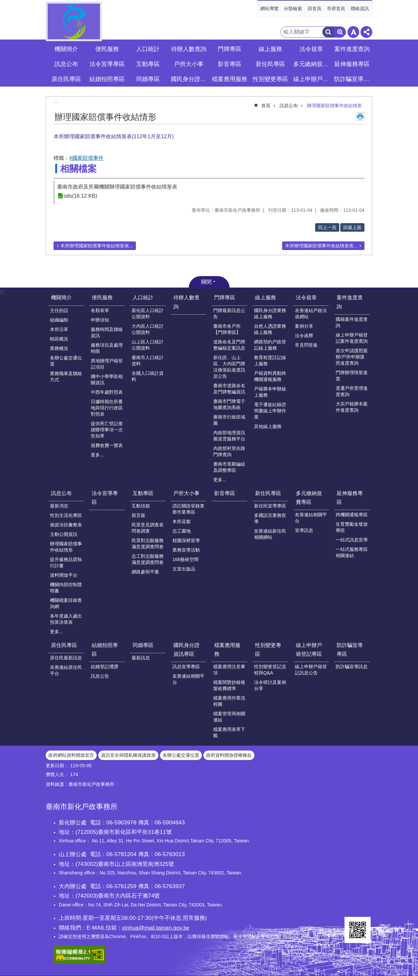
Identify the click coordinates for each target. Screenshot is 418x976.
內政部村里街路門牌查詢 (229, 451)
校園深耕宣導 (186, 540)
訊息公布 (289, 105)
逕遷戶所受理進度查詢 (352, 391)
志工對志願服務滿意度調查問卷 (148, 559)
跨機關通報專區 (352, 514)
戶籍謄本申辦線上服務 (270, 392)
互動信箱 (141, 505)
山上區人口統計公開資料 (148, 345)
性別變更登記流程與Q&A (270, 669)
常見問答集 (306, 345)
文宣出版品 (183, 568)
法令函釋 (304, 335)
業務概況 (59, 348)
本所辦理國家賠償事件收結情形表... (96, 245)
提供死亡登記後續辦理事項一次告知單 (107, 429)
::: (259, 3)
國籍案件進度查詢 (352, 322)
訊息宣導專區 (186, 666)
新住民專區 (268, 493)
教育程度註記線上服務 (270, 360)
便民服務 (102, 297)
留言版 (138, 515)
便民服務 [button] (107, 49)
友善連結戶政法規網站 (311, 313)
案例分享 (304, 326)
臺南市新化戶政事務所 (74, 21)
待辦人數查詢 (188, 49)
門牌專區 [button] (229, 49)
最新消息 (59, 505)
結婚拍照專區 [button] (107, 79)
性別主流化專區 (66, 515)
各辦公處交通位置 (66, 361)
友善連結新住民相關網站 (270, 534)
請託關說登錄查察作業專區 (188, 509)
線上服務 (265, 297)
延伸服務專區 (350, 497)
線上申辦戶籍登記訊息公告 (311, 669)
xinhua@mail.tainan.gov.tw (155, 927)
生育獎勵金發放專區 (352, 527)
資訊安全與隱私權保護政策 (128, 755)
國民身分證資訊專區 (186, 649)
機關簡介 (61, 297)
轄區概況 (59, 338)
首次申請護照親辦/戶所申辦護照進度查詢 (352, 357)
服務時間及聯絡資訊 (107, 332)
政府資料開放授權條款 (229, 755)
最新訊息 (141, 657)
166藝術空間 (185, 559)
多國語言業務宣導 (270, 518)
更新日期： (57, 765)
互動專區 (143, 493)
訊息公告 (100, 676)
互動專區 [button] (148, 64)
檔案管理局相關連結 (229, 716)
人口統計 (143, 297)
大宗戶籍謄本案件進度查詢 (352, 407)
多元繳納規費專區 (309, 497)
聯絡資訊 (360, 8)
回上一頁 (327, 227)
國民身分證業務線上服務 (270, 313)
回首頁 (314, 8)
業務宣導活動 (186, 550)
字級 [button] (353, 32)
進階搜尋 (340, 32)
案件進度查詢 (350, 302)
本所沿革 (59, 329)
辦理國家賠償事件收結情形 (334, 105)
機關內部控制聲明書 (66, 587)
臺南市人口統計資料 (148, 360)
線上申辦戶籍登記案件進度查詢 (352, 338)
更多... (97, 454)
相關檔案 (78, 169)
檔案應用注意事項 (229, 669)
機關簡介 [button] (66, 49)
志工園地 (181, 531)
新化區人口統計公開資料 (148, 313)
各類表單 (100, 310)
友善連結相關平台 (311, 517)
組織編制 (59, 320)
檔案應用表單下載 (229, 732)
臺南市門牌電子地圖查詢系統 (229, 404)
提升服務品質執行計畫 (66, 562)
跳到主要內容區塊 (3, 3)
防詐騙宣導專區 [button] (352, 79)
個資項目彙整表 (66, 524)
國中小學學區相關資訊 (107, 379)
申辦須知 (100, 320)
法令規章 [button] (311, 49)
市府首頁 (336, 8)
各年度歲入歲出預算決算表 (66, 619)
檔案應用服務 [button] (229, 79)
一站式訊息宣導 (352, 539)
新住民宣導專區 (270, 505)
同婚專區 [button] (148, 79)
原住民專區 (64, 645)
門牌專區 (224, 297)
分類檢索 (293, 8)
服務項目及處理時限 (107, 348)
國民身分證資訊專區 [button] (189, 79)
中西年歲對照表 (107, 392)
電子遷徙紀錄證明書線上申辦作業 (270, 411)
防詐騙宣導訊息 (352, 666)
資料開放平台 (63, 575)
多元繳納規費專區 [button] (311, 64)
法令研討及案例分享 (270, 685)
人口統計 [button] (148, 49)
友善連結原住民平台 (66, 670)
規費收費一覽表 (107, 445)
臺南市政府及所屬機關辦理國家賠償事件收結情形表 (117, 187)
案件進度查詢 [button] (352, 49)
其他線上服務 (267, 426)
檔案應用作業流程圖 (229, 701)
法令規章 (306, 297)
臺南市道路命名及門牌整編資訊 (229, 388)
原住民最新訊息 (66, 657)
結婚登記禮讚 (104, 666)
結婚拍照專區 (105, 649)
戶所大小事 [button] (188, 64)
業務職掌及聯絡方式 (66, 376)
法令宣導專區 (107, 64)
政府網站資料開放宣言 (71, 755)
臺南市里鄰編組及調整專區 (229, 467)
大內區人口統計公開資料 (148, 329)
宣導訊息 (304, 530)
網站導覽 (269, 8)
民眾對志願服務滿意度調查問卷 (148, 543)
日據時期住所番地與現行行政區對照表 (107, 408)
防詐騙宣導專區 (350, 649)
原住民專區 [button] (66, 79)
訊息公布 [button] (66, 64)
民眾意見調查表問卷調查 (148, 528)
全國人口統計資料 (148, 376)
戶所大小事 (186, 493)
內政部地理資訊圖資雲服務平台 (229, 435)
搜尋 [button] (328, 32)
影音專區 (229, 64)
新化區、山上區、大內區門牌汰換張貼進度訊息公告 (229, 367)
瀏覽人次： (57, 774)
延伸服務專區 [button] (352, 64)
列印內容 (360, 116)
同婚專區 (143, 645)
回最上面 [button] (352, 227)
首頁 (265, 105)
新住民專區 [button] (270, 64)
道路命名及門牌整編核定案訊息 (229, 345)
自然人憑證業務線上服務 (270, 329)
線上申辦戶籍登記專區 (309, 649)
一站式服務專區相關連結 (352, 552)
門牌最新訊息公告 (229, 313)
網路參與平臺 (145, 571)
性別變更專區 (268, 649)
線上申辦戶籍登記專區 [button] (311, 79)
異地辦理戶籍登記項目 (107, 364)
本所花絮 (181, 521)
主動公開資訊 (63, 534)
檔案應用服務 (227, 649)
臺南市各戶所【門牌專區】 (227, 329)
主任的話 (59, 310)
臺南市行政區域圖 (229, 420)
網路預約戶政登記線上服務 (270, 345)
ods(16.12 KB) (80, 196)
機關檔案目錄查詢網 (66, 603)
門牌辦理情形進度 (352, 375)
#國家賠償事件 (86, 158)
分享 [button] (366, 32)
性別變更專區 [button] (270, 79)
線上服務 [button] (270, 49)
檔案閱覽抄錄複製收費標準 (229, 685)
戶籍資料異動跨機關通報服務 (270, 376)
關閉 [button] (206, 282)
